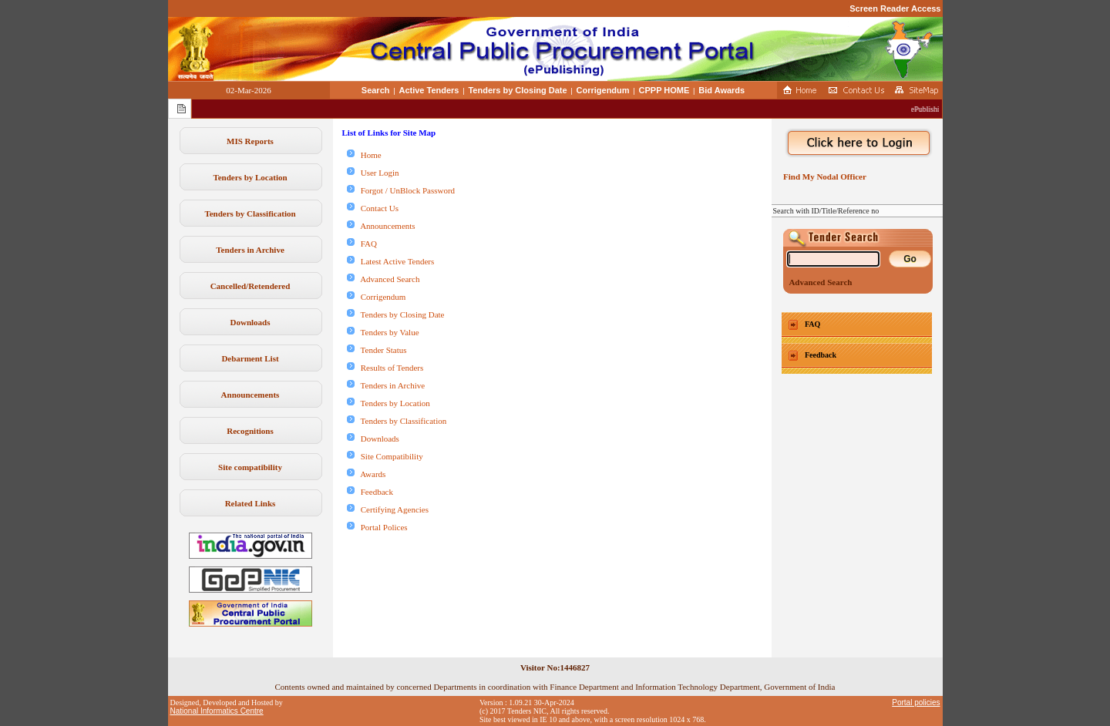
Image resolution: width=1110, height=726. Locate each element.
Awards (366, 474)
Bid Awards (721, 90)
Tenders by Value (383, 332)
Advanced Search (383, 279)
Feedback (370, 491)
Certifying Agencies (388, 509)
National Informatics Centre (217, 711)
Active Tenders (429, 90)
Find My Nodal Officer (822, 176)
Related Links (250, 503)
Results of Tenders (385, 367)
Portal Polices (377, 527)
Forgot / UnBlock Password (401, 190)
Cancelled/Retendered (250, 286)
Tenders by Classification (249, 213)
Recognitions (250, 430)
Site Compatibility (385, 456)
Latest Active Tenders (391, 261)
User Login (373, 172)
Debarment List (249, 358)
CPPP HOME (664, 90)
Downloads (250, 322)
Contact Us (373, 208)
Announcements (250, 394)
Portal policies (916, 702)
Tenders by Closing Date (517, 90)
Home (364, 155)
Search (376, 90)
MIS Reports (250, 141)
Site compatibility (250, 467)
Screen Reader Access (894, 8)
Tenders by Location (250, 177)
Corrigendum (603, 90)
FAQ (362, 243)
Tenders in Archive (250, 249)
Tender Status (377, 350)
